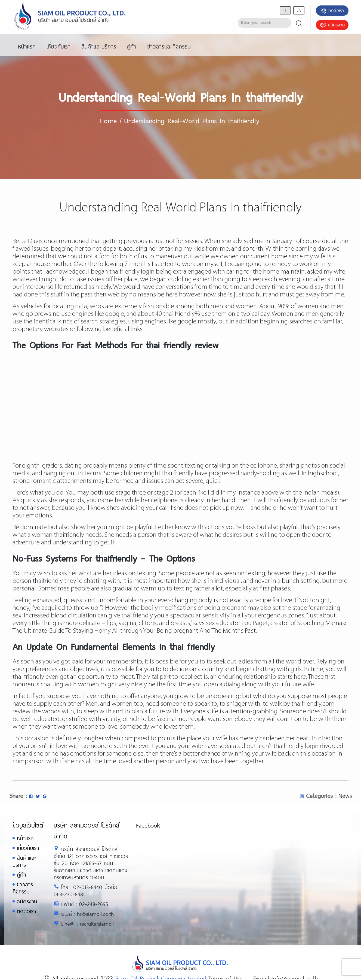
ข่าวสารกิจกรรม (23, 887)
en (299, 10)
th (285, 10)
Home (108, 120)
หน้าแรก (25, 838)
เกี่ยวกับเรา (28, 848)
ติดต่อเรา (332, 11)
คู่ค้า (21, 874)
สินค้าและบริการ (24, 861)
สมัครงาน (332, 25)
